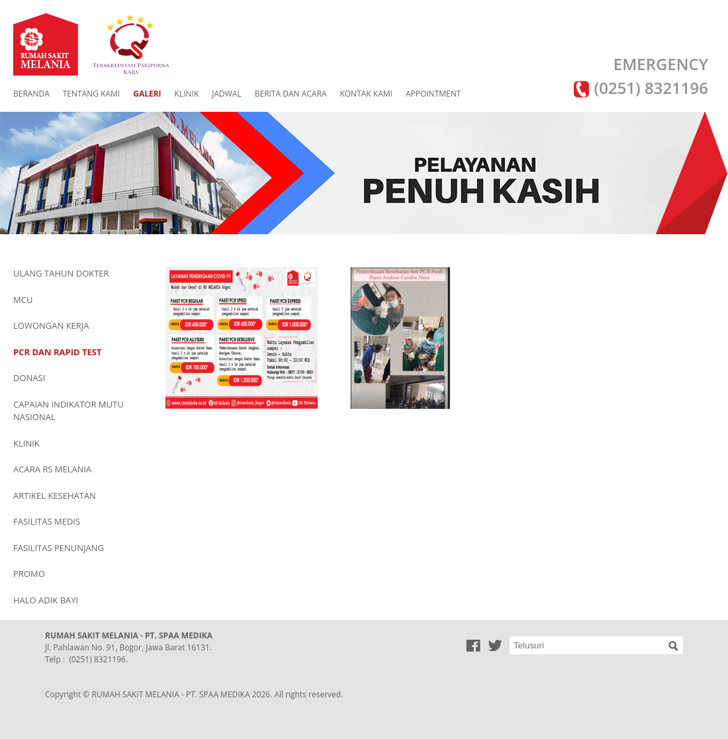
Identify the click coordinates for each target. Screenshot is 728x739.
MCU (22, 300)
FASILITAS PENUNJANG (58, 548)
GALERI (147, 93)
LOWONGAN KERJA (51, 325)
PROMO (29, 574)
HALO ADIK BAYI (45, 600)
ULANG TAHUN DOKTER (61, 273)
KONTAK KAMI (366, 93)
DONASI (29, 378)
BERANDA (31, 93)
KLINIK (187, 93)
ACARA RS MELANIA (52, 469)
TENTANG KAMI (91, 93)
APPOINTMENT (433, 93)
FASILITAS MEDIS (46, 521)
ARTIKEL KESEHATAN (54, 495)
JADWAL (226, 93)
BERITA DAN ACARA (291, 93)
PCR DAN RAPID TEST (57, 352)
